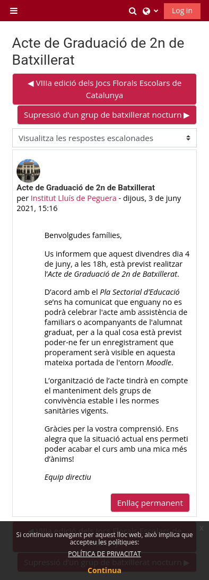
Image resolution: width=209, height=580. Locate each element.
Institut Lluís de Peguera (74, 198)
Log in (182, 10)
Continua (104, 570)
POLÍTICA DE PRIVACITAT (104, 553)
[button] (133, 10)
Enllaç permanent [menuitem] (150, 502)
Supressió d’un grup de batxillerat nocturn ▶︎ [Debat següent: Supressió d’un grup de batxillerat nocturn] (107, 114)
